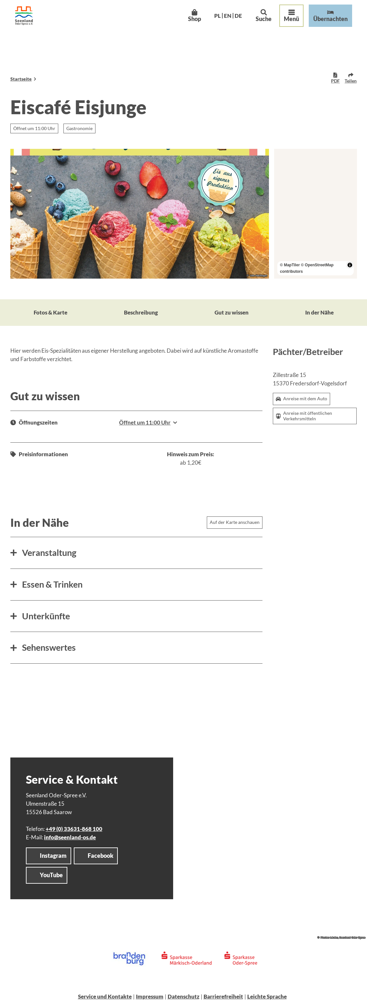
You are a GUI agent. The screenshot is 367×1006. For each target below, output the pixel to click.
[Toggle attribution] (349, 265)
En (221, 21)
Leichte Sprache (267, 996)
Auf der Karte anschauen (235, 522)
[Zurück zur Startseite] (30, 21)
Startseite (21, 79)
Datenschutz (183, 996)
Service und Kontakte (105, 996)
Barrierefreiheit (223, 996)
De (232, 21)
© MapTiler (290, 265)
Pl (211, 21)
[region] (315, 214)
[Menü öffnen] (285, 21)
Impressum (149, 996)
